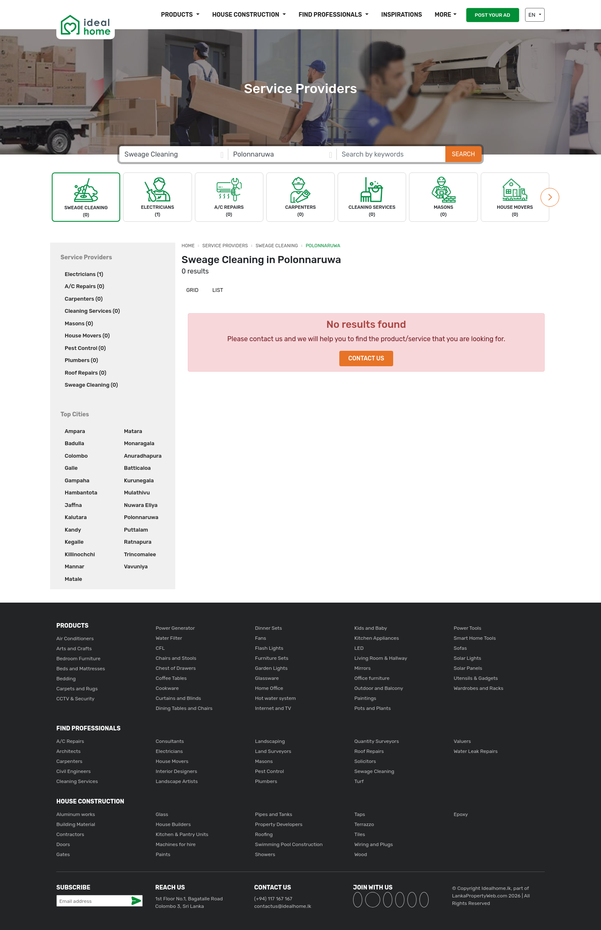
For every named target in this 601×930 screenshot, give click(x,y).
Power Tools (467, 628)
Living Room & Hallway (380, 658)
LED (359, 648)
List (217, 290)
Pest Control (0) (85, 348)
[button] (549, 197)
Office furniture (371, 678)
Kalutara (76, 517)
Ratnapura (138, 542)
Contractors (70, 834)
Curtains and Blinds (178, 698)
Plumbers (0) (81, 360)
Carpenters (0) (84, 299)
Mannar (74, 566)
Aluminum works (75, 814)
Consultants (170, 741)
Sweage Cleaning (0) (91, 385)
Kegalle (74, 542)
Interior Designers (176, 771)
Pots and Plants (372, 708)
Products (177, 14)
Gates (63, 854)
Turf (359, 781)
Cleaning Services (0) (92, 311)
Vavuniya (136, 566)
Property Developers (279, 824)
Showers (265, 854)
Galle (71, 468)
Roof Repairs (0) (85, 373)
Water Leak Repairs (475, 751)
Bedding (66, 679)
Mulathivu (137, 492)
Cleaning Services (77, 781)
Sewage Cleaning (374, 771)
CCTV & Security (75, 699)
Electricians (169, 751)
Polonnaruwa (141, 517)
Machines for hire (176, 844)
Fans (260, 638)
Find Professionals (330, 14)
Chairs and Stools (176, 658)
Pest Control (269, 771)
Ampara (75, 431)
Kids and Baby (370, 628)
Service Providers (225, 245)
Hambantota (81, 492)
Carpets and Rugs (77, 689)
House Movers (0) (87, 335)
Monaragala (139, 443)
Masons (264, 761)
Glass (162, 814)
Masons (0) (79, 323)
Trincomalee (140, 554)
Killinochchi (80, 554)
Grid (192, 290)
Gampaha (77, 480)
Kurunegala (139, 480)
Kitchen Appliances (376, 638)
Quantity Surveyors (376, 741)
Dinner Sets (268, 628)
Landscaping (270, 741)
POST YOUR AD (492, 15)
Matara (133, 431)
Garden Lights (271, 668)
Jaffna (73, 505)
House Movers (172, 761)
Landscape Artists (177, 781)
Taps (359, 814)
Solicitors (365, 761)
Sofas (460, 648)
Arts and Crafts (74, 648)
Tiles (359, 834)
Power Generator (175, 628)
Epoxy (461, 814)
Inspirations (401, 14)
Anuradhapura (143, 456)
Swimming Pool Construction (289, 844)
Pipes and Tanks (273, 814)
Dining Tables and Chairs (184, 708)
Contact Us (366, 358)
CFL (160, 648)
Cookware (167, 688)
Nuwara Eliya (140, 505)
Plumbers (266, 781)
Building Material (75, 824)
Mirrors (362, 668)
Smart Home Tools (475, 638)
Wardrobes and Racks (478, 688)
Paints (163, 854)
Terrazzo (364, 824)
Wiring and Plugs (373, 844)
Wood (360, 854)
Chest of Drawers (176, 668)
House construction (246, 14)
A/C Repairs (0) (84, 286)
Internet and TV (273, 708)
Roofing (264, 834)
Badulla (74, 443)
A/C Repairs (70, 741)
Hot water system (275, 698)
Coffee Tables (171, 678)
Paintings (365, 698)
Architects (68, 751)
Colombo (76, 456)
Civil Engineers (73, 771)
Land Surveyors (273, 751)
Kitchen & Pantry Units (182, 834)
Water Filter (169, 638)
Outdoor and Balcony (378, 688)
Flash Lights (269, 648)
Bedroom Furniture (78, 658)
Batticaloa (137, 468)
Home (188, 245)
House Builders (173, 824)
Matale (73, 579)
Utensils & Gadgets (476, 678)
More (442, 14)
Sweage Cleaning (277, 245)
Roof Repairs (369, 751)
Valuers (462, 741)
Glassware (267, 678)
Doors (63, 844)
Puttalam (136, 530)
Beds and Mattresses (80, 669)
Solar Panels (468, 668)
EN (532, 15)
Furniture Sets (271, 658)
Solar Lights (467, 658)
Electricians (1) (84, 274)
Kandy (73, 530)
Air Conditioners (75, 638)
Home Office (269, 688)
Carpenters (69, 761)
